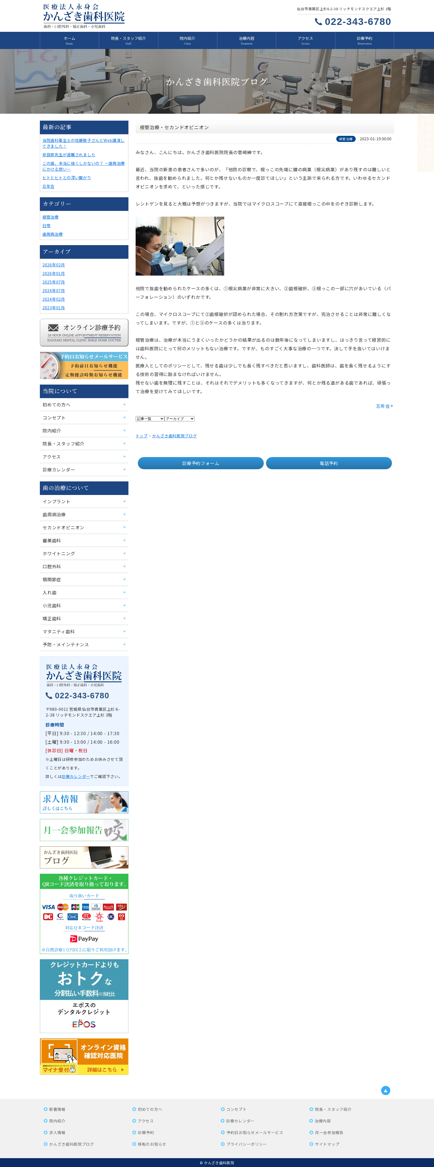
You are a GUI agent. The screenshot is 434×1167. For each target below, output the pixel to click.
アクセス (305, 38)
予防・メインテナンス (66, 644)
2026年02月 (53, 265)
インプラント (57, 501)
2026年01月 (53, 273)
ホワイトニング (59, 553)
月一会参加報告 (329, 1132)
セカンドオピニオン (63, 527)
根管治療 (50, 217)
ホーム (69, 38)
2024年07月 (53, 290)
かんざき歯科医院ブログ (71, 1144)
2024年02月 (53, 299)
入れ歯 (49, 592)
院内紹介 (187, 38)
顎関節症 (52, 579)
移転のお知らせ (152, 1144)
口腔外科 (52, 566)
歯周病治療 (52, 234)
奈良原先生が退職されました (68, 154)
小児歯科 (52, 605)
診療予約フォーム (200, 463)
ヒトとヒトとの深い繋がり (66, 177)
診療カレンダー (59, 469)
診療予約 (364, 38)
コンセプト (54, 417)
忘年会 (383, 406)
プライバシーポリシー (246, 1144)
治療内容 (246, 38)
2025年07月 (53, 282)
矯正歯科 (52, 618)
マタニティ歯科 (59, 631)
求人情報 (57, 1132)
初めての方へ (57, 404)
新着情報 (57, 1109)
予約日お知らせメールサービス (254, 1132)
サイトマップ (327, 1144)
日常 (46, 225)
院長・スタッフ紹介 (128, 38)
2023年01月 (53, 307)
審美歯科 (52, 540)
